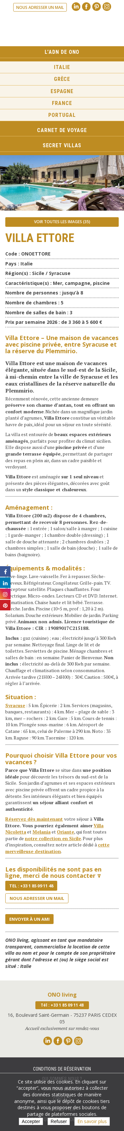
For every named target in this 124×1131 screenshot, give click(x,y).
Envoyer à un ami (29, 919)
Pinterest (96, 6)
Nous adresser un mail (40, 7)
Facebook (86, 6)
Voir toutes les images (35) (62, 221)
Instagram (107, 6)
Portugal (61, 115)
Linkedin (76, 6)
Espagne (62, 91)
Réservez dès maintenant (34, 819)
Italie (62, 67)
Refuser (59, 1121)
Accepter (31, 1121)
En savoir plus (92, 1121)
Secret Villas (62, 145)
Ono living (62, 29)
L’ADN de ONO (62, 52)
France (62, 103)
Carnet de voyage (62, 130)
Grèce (62, 79)
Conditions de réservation (62, 1069)
